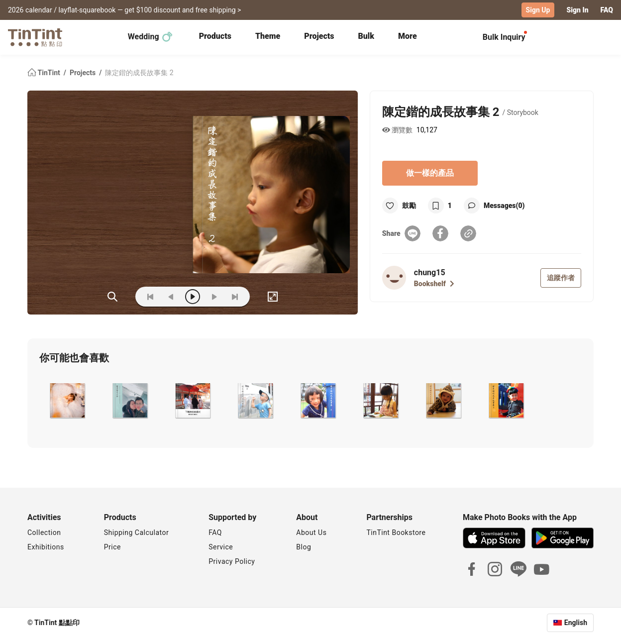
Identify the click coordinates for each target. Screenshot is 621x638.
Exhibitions (45, 547)
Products (215, 36)
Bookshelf (434, 284)
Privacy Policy (231, 561)
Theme (267, 36)
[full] (273, 297)
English (575, 623)
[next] (214, 296)
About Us (311, 532)
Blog (303, 547)
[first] (150, 296)
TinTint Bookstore (395, 532)
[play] (193, 297)
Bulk (366, 36)
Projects (319, 36)
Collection (44, 532)
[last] (234, 296)
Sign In (577, 10)
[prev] (171, 296)
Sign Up (538, 10)
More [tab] (407, 36)
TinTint (44, 73)
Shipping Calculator (136, 532)
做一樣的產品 (430, 173)
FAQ (607, 10)
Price (112, 547)
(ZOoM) (112, 297)
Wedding (150, 37)
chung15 (429, 272)
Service (220, 547)
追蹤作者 (561, 278)
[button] (66, 401)
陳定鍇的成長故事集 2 (139, 73)
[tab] (215, 37)
